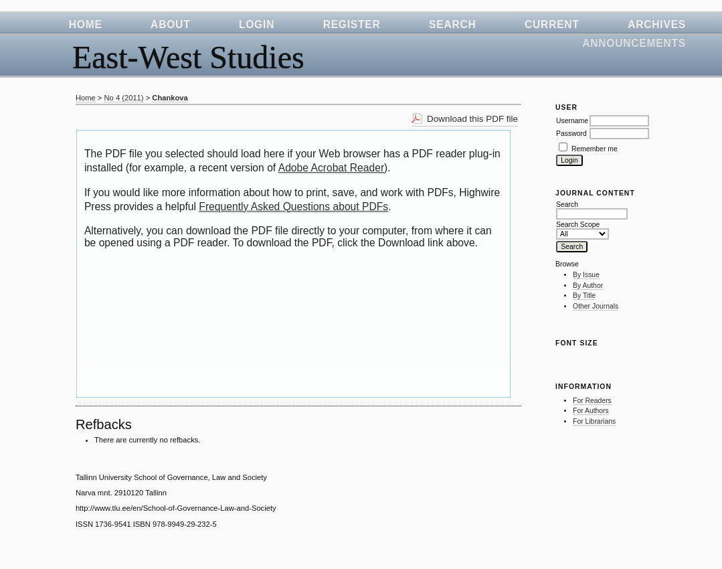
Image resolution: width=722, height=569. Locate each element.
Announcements (634, 43)
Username (572, 121)
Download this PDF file (472, 119)
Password (571, 133)
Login (256, 24)
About (170, 24)
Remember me (594, 149)
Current (552, 24)
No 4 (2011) (123, 98)
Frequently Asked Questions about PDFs (293, 206)
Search (452, 24)
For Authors (591, 410)
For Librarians (594, 421)
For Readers (592, 400)
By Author (588, 285)
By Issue (586, 274)
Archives (657, 24)
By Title (584, 295)
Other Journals (595, 306)
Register (352, 24)
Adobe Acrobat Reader (331, 167)
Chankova (169, 98)
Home (85, 24)
